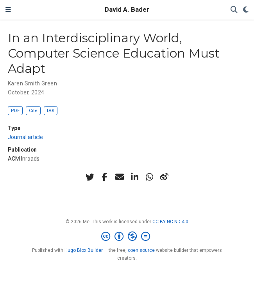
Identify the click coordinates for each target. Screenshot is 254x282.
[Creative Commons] (127, 236)
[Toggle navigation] (8, 9)
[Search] (234, 9)
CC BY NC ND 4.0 (170, 221)
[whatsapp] (149, 177)
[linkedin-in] (134, 177)
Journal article (25, 137)
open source (141, 250)
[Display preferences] (246, 9)
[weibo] (164, 177)
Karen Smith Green (32, 83)
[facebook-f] (105, 177)
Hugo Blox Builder (83, 250)
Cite (33, 110)
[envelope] (119, 177)
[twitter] (90, 177)
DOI (50, 110)
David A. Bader (127, 9)
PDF (15, 110)
